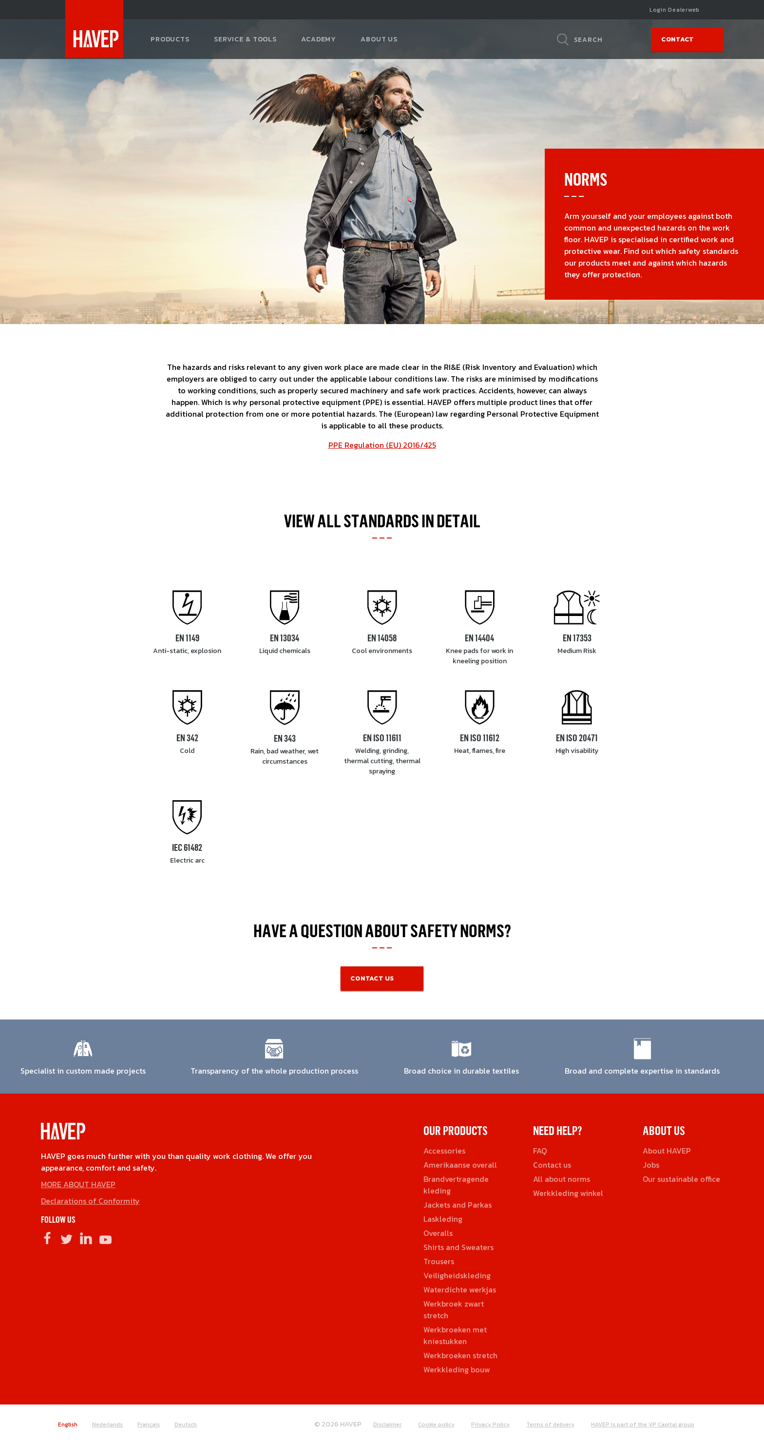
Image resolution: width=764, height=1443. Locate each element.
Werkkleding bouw (456, 1369)
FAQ (540, 1150)
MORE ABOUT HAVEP (78, 1184)
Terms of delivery (550, 1424)
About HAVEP (667, 1150)
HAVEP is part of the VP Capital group (642, 1424)
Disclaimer (387, 1424)
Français (148, 1424)
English (67, 1424)
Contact (677, 39)
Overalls (438, 1233)
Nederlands (107, 1424)
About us (379, 39)
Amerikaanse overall (460, 1165)
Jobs (651, 1165)
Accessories (444, 1150)
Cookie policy (436, 1424)
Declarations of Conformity (90, 1201)
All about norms (561, 1179)
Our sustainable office (681, 1179)
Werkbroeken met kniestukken (455, 1335)
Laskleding (442, 1219)
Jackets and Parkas (457, 1205)
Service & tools (245, 39)
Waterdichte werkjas (459, 1289)
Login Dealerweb (674, 9)
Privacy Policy (490, 1424)
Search (588, 39)
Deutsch (185, 1424)
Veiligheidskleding (457, 1275)
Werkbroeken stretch (460, 1355)
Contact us (552, 1165)
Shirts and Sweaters (458, 1247)
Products (170, 39)
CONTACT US (372, 978)
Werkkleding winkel (568, 1193)
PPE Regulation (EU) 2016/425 (382, 445)
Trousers (438, 1261)
